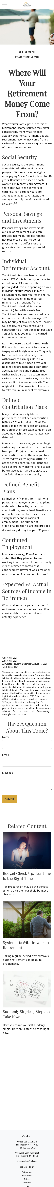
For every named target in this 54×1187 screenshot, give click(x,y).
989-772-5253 (30, 1141)
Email (5, 755)
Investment (27, 1175)
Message (7, 772)
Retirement (27, 1172)
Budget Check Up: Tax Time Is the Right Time (27, 876)
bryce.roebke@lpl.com (27, 1161)
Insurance (27, 1182)
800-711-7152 (31, 1144)
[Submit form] (9, 799)
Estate (27, 1179)
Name (6, 737)
